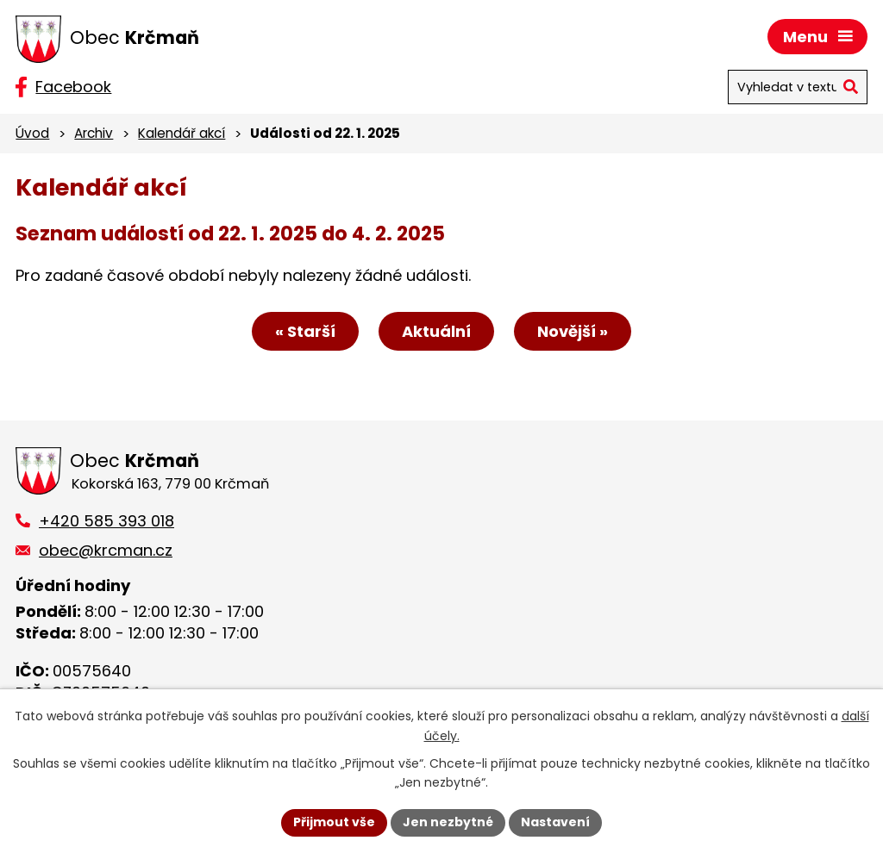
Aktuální (436, 331)
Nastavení (555, 822)
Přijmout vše (334, 822)
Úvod (32, 133)
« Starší (305, 331)
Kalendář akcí (181, 133)
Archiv (93, 133)
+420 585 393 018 (106, 521)
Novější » (572, 331)
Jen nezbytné (448, 822)
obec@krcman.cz (105, 550)
